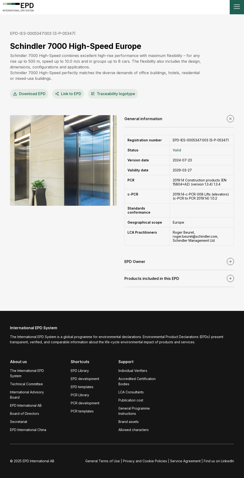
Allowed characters (133, 430)
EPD (29, 93)
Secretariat (18, 422)
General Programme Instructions (134, 411)
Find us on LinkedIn (219, 461)
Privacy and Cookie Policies (145, 461)
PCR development (85, 403)
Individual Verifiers (132, 371)
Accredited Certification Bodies (137, 381)
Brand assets (128, 422)
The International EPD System (27, 373)
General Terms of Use (102, 461)
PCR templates (82, 411)
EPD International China (28, 430)
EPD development (85, 379)
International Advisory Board (27, 394)
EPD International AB (26, 405)
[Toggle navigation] (237, 7)
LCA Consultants (131, 392)
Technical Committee (26, 384)
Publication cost (130, 400)
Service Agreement (185, 461)
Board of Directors (24, 413)
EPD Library (80, 371)
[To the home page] (18, 7)
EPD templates (82, 387)
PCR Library (80, 395)
